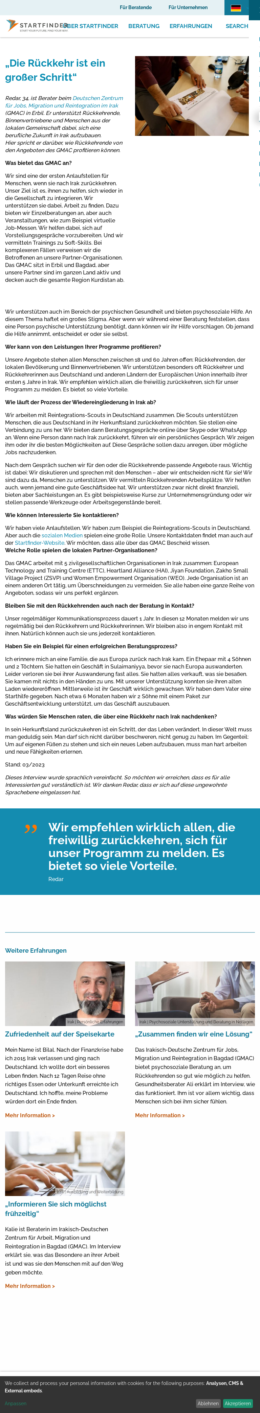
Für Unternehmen (188, 7)
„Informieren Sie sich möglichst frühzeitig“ (56, 1209)
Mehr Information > (30, 1115)
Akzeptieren (238, 1403)
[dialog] (130, 1394)
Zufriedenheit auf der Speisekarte (59, 1034)
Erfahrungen (191, 26)
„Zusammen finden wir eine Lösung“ (194, 1034)
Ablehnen (208, 1403)
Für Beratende (136, 7)
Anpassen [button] (15, 1403)
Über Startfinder (90, 26)
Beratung (143, 26)
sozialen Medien (62, 535)
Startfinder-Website (39, 543)
